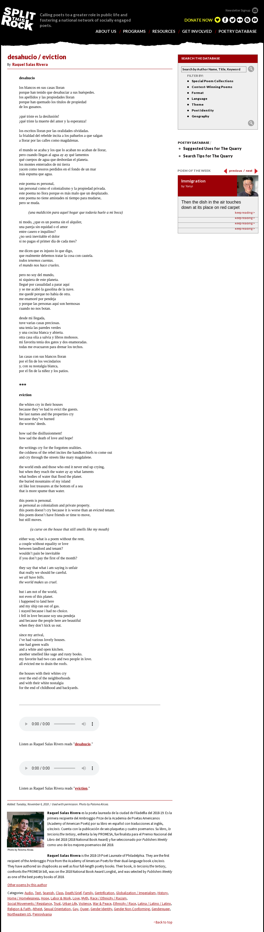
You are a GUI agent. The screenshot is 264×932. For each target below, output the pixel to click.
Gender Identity (101, 909)
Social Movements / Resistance (29, 903)
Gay (75, 909)
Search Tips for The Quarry (208, 156)
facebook (225, 20)
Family (88, 893)
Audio (29, 893)
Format (198, 93)
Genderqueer (161, 909)
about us (106, 31)
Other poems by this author (27, 885)
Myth (84, 898)
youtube (255, 20)
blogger (247, 20)
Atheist (37, 909)
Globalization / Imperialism (136, 893)
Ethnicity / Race (124, 903)
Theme (198, 104)
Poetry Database (193, 143)
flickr (240, 20)
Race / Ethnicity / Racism (108, 898)
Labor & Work (61, 898)
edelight (217, 20)
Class (59, 893)
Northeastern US (19, 914)
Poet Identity (203, 110)
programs (134, 31)
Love (76, 898)
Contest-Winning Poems (212, 87)
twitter (232, 20)
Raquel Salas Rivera (30, 64)
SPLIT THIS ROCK (18, 19)
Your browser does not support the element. (59, 724)
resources (163, 31)
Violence (85, 903)
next (249, 171)
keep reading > (245, 228)
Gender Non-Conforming (132, 909)
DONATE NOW (198, 20)
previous (237, 171)
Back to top (164, 922)
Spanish (48, 893)
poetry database (238, 31)
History (162, 893)
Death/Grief (73, 893)
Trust (57, 903)
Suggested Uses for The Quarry (212, 148)
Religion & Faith (19, 909)
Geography (200, 116)
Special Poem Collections (212, 81)
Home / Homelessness (23, 898)
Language (199, 99)
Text (38, 893)
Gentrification (104, 893)
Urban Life (69, 903)
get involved (197, 31)
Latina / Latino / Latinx (154, 903)
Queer (84, 909)
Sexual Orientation (57, 909)
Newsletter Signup (238, 10)
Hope (45, 898)
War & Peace (102, 903)
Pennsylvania (42, 914)
